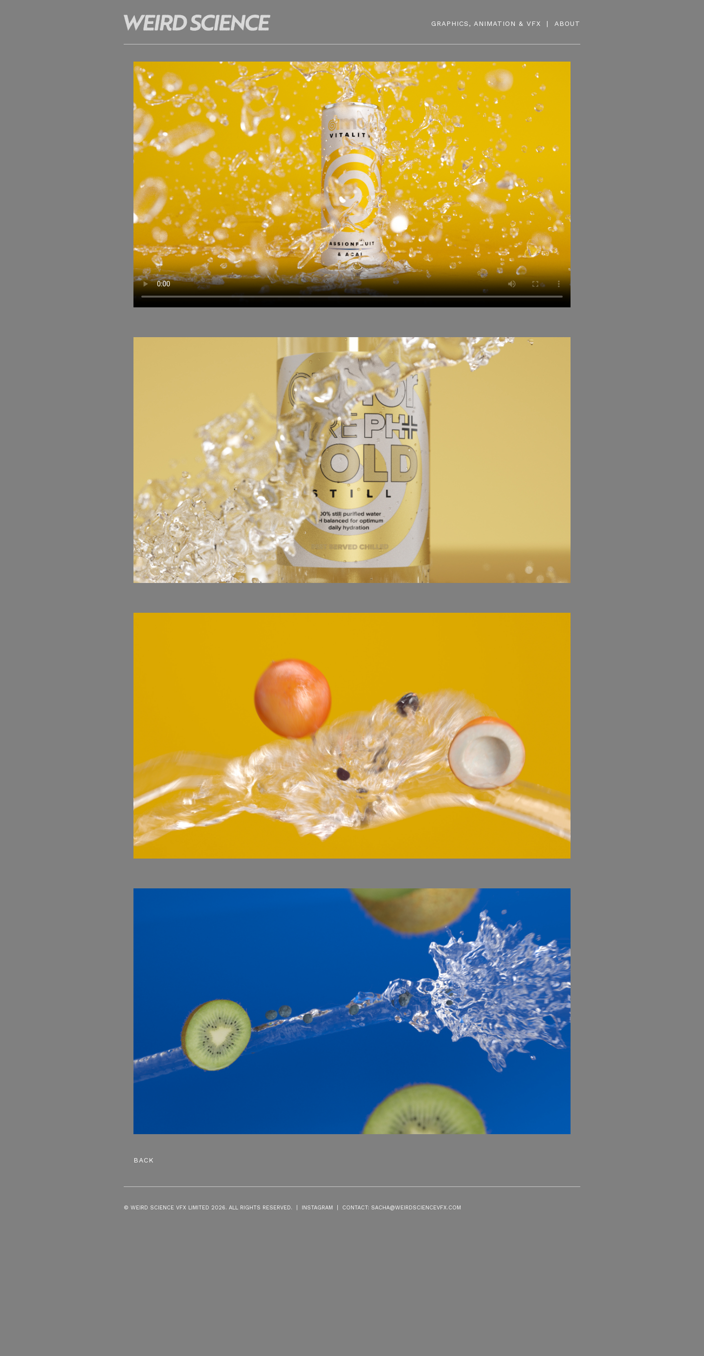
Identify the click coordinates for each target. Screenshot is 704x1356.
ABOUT (567, 23)
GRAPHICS (450, 23)
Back (143, 1160)
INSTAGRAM (317, 1208)
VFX (534, 23)
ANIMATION (495, 23)
